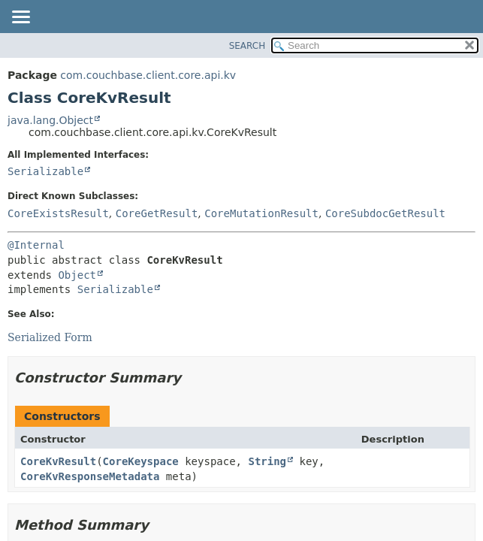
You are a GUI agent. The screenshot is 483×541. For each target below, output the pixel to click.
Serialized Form (50, 337)
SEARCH (247, 46)
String (267, 461)
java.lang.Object (50, 120)
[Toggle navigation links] (20, 18)
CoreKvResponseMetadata (89, 476)
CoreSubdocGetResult (385, 213)
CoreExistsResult (58, 213)
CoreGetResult (157, 213)
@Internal (36, 245)
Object (77, 275)
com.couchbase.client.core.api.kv (148, 75)
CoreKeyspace (141, 461)
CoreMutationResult (261, 213)
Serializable (45, 171)
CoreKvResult (58, 461)
